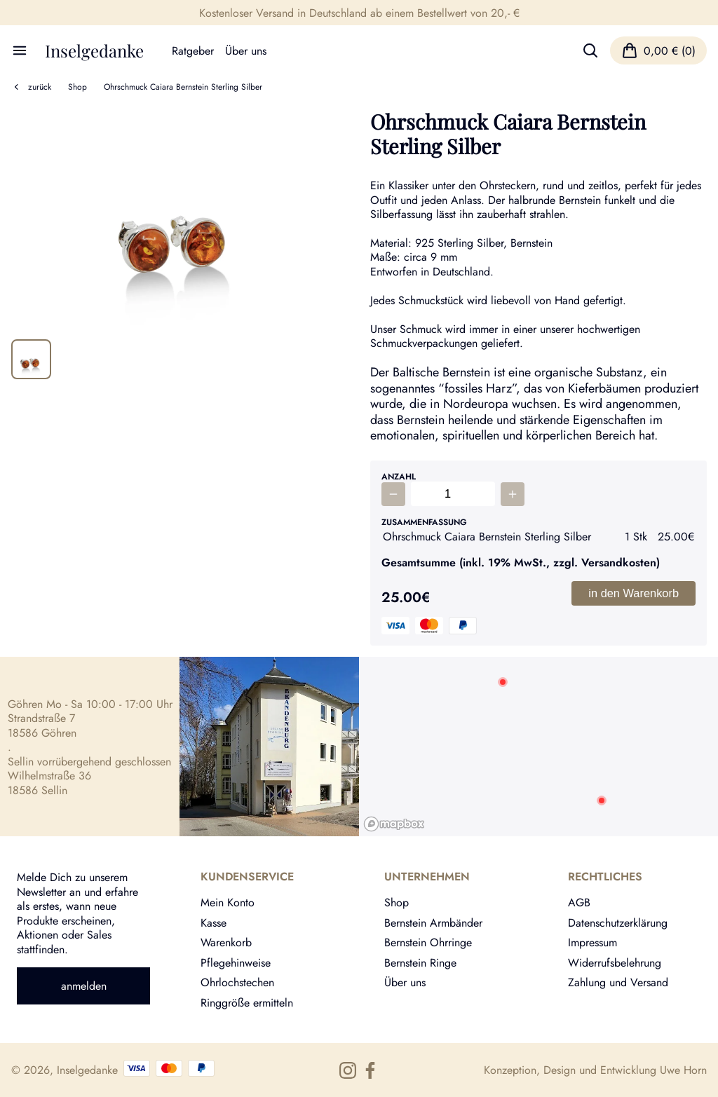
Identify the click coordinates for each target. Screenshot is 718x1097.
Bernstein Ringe (420, 962)
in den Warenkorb (633, 593)
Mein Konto (228, 902)
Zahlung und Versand (618, 982)
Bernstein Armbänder (433, 922)
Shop (77, 87)
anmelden (84, 985)
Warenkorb (226, 942)
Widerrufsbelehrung (614, 962)
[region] (538, 746)
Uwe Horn (683, 1070)
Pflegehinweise (236, 962)
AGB (579, 902)
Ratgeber (193, 50)
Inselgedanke (94, 50)
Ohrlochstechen (237, 982)
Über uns (245, 50)
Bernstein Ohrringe (428, 942)
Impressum (592, 942)
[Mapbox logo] (394, 824)
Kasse (213, 922)
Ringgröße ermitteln (247, 1002)
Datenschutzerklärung (618, 922)
